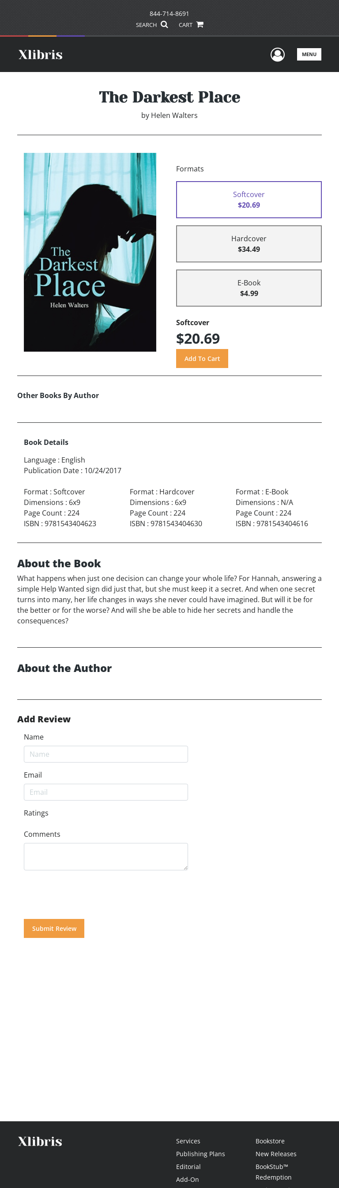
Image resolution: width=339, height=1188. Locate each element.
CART (191, 25)
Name (34, 737)
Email (33, 775)
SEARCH (151, 25)
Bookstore (270, 1141)
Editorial (188, 1166)
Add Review (44, 719)
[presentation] (91, 894)
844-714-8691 (169, 13)
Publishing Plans (200, 1154)
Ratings (36, 813)
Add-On (187, 1179)
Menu (309, 54)
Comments (42, 834)
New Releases (276, 1154)
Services (188, 1141)
